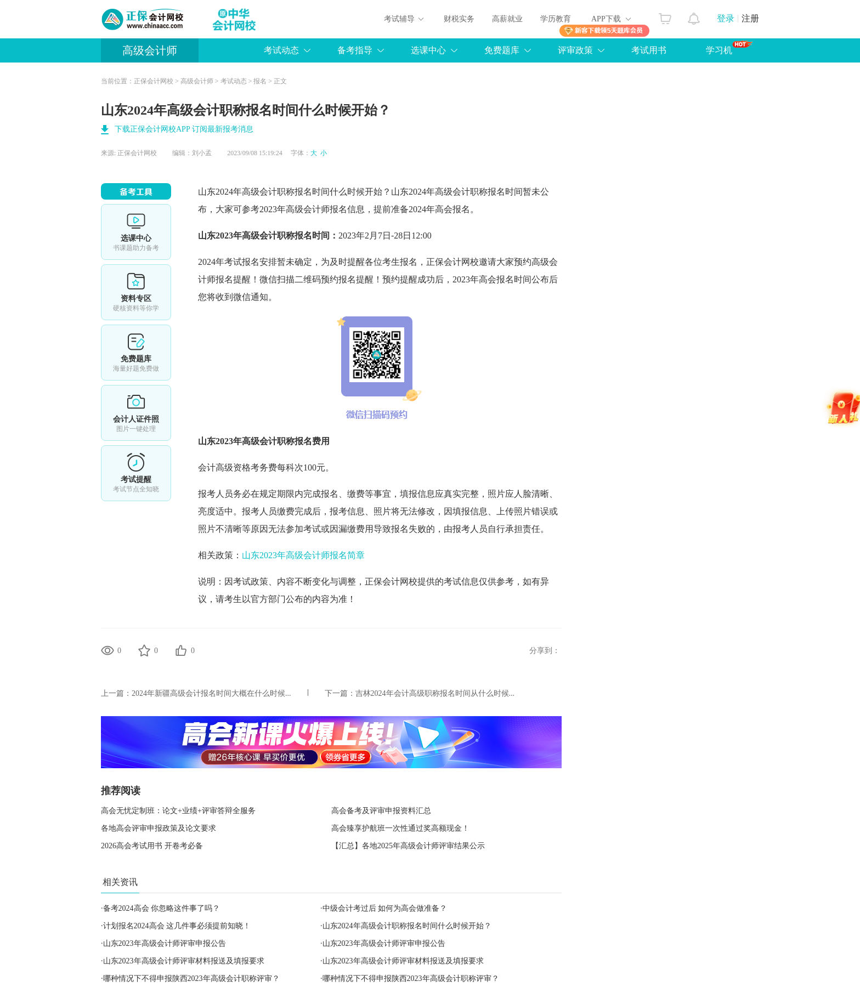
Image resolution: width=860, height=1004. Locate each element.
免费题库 (501, 50)
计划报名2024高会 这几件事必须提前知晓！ (177, 926)
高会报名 (452, 209)
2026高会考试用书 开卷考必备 (152, 846)
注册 (750, 18)
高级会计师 (149, 50)
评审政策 (575, 50)
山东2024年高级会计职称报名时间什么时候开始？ (406, 926)
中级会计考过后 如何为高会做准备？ (385, 908)
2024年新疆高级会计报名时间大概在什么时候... (211, 693)
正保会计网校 (153, 81)
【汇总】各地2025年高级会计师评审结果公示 (408, 846)
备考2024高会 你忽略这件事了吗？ (161, 908)
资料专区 (136, 292)
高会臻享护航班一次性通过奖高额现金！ (400, 828)
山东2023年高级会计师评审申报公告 (164, 943)
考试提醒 (136, 473)
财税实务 (459, 19)
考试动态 (281, 50)
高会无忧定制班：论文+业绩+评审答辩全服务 (178, 811)
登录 (725, 18)
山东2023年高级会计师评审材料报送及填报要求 (183, 961)
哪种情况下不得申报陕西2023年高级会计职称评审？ (191, 978)
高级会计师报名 (316, 209)
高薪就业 (507, 19)
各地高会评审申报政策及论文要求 (158, 828)
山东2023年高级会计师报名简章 (303, 555)
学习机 (729, 48)
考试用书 (648, 50)
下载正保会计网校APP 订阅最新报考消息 (184, 129)
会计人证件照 (136, 412)
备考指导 (354, 50)
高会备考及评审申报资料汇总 (381, 811)
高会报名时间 (505, 279)
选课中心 (428, 50)
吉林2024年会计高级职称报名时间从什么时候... (435, 693)
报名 (260, 81)
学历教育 (555, 19)
